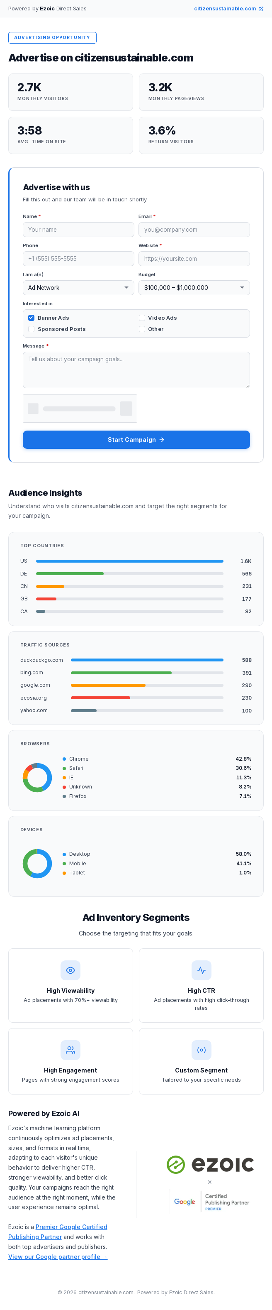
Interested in (38, 303)
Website (150, 245)
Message (36, 346)
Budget (146, 274)
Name (32, 216)
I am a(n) (33, 274)
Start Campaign (136, 439)
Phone (31, 245)
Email (147, 216)
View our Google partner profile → (58, 1256)
